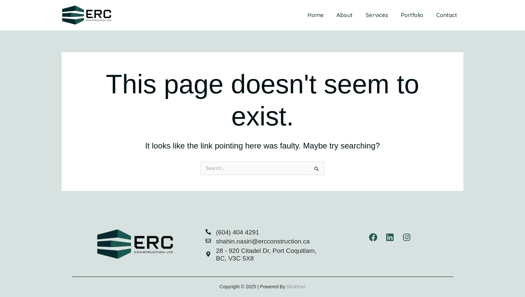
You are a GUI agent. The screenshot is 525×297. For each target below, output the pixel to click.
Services (380, 14)
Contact (447, 14)
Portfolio (414, 14)
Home (322, 14)
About (350, 14)
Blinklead (296, 286)
